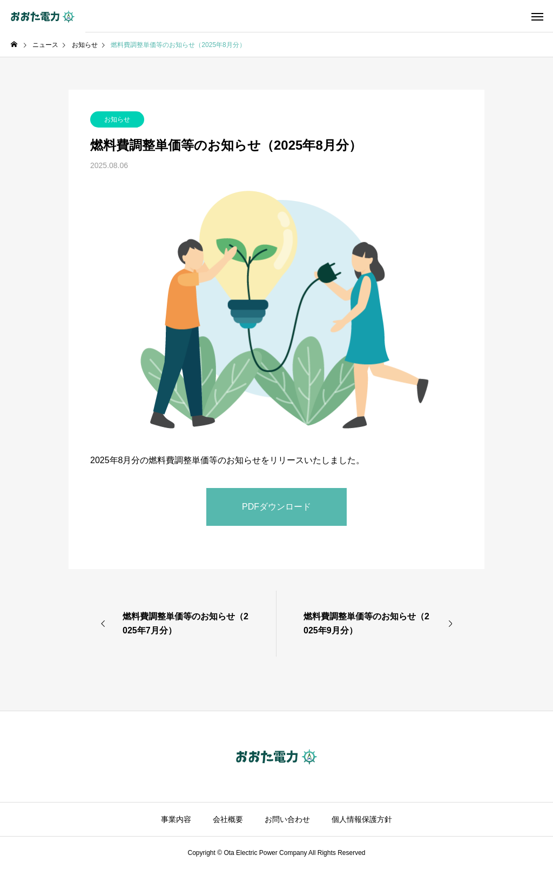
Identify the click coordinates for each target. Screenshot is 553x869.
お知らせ (117, 119)
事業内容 (176, 819)
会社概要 (228, 819)
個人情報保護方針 (362, 819)
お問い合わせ (287, 819)
